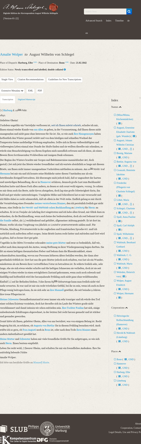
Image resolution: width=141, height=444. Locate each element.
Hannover (121, 363)
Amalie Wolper (12, 54)
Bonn (119, 359)
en (87, 33)
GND (35, 62)
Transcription (7, 99)
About (138, 423)
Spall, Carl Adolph (126, 225)
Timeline (119, 20)
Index (108, 20)
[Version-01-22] (11, 18)
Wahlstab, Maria (124, 263)
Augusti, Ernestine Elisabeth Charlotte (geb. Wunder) (125, 132)
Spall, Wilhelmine (125, 234)
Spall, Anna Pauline (126, 217)
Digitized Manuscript (26, 99)
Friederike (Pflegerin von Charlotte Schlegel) (125, 187)
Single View (7, 79)
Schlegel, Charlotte (126, 208)
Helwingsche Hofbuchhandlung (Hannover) (125, 320)
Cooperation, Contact (131, 428)
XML (30, 90)
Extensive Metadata (12, 90)
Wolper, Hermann (125, 293)
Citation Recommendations (31, 79)
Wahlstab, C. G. (124, 255)
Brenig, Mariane (124, 153)
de (128, 20)
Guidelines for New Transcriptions (64, 79)
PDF (40, 90)
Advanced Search (94, 20)
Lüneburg (121, 380)
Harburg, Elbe (123, 372)
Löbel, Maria (123, 200)
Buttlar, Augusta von (126, 161)
